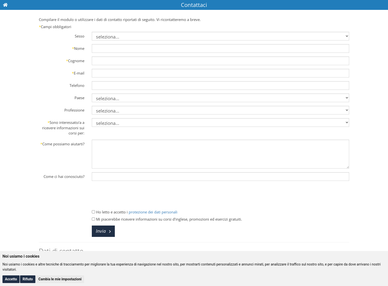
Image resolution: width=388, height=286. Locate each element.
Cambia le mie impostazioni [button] (59, 279)
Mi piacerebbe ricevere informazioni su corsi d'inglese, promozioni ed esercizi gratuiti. (167, 219)
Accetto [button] (11, 279)
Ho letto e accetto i (134, 212)
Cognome (75, 60)
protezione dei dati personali (153, 212)
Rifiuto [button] (28, 279)
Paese (79, 97)
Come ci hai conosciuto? (64, 176)
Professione (74, 110)
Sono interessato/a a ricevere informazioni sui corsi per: (63, 127)
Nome (78, 48)
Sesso (79, 36)
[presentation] (129, 194)
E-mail (78, 73)
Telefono (77, 85)
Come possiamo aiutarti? (62, 143)
